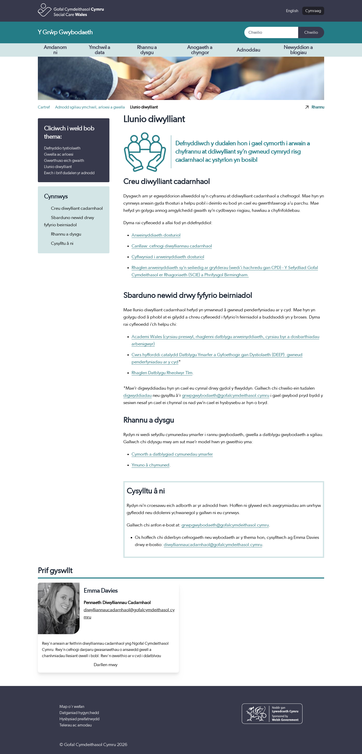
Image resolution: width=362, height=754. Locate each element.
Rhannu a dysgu (154, 50)
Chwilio (311, 32)
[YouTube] (281, 745)
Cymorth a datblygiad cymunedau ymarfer (172, 454)
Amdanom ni (60, 50)
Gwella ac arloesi (58, 154)
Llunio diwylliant (58, 167)
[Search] (271, 32)
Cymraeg (313, 11)
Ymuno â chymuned (150, 465)
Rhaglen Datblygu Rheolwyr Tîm (162, 373)
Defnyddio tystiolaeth (62, 148)
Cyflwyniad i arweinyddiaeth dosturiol (168, 257)
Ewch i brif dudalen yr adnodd (69, 173)
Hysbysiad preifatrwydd (79, 719)
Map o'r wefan (71, 707)
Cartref (44, 107)
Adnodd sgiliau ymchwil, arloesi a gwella (90, 107)
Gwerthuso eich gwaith (64, 160)
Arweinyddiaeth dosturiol (156, 235)
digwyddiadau (137, 395)
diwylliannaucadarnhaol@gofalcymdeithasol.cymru (213, 544)
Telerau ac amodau (75, 725)
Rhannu (314, 107)
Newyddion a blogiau (298, 50)
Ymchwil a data (106, 50)
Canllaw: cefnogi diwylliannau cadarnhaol (172, 246)
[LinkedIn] (297, 745)
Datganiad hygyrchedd (79, 713)
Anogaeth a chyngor (207, 50)
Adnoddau (252, 50)
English (292, 11)
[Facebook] (265, 745)
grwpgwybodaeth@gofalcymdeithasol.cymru (225, 395)
